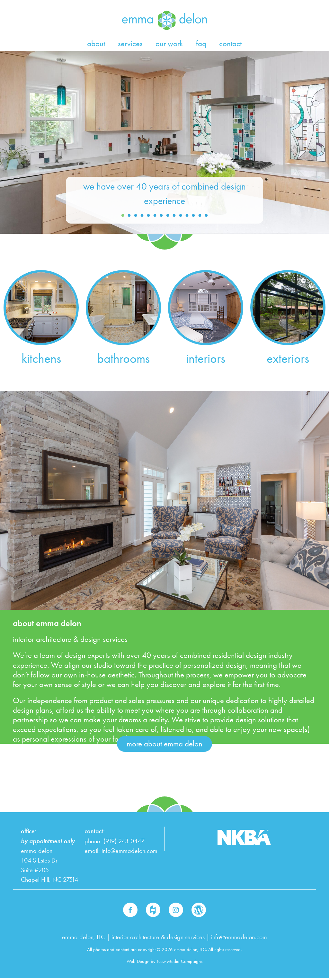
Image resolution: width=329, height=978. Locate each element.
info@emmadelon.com (129, 851)
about (96, 43)
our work (169, 43)
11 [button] (187, 215)
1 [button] (122, 215)
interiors (205, 358)
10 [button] (180, 215)
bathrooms (123, 358)
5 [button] (148, 215)
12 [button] (193, 215)
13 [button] (199, 215)
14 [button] (206, 215)
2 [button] (129, 215)
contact (230, 43)
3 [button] (135, 215)
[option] (164, 142)
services (130, 43)
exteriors (288, 358)
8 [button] (167, 215)
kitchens (41, 358)
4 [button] (142, 215)
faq (201, 43)
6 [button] (154, 215)
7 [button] (161, 215)
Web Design (138, 961)
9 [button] (174, 215)
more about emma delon (164, 743)
